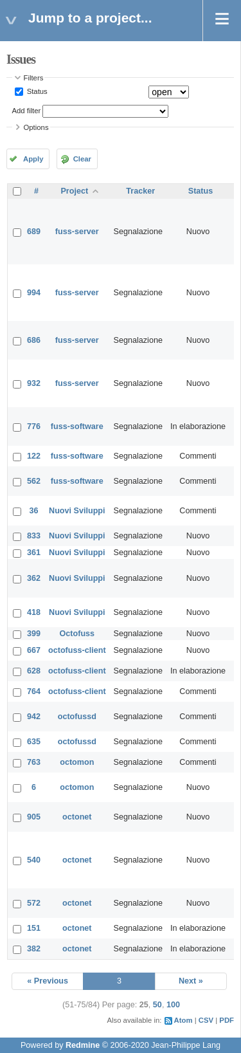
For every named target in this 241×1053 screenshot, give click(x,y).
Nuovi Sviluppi (77, 510)
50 (157, 1004)
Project (74, 191)
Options (36, 127)
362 (33, 578)
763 (33, 762)
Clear (82, 159)
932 (33, 383)
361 (33, 552)
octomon (77, 762)
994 (33, 292)
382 (33, 948)
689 (33, 231)
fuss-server (77, 231)
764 (33, 691)
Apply (33, 159)
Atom (183, 1020)
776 (33, 426)
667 (33, 650)
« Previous (47, 980)
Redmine (83, 1045)
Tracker (140, 191)
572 (33, 903)
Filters (34, 78)
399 (33, 633)
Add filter (26, 110)
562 (33, 481)
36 (34, 510)
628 (33, 670)
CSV (206, 1020)
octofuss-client (77, 650)
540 (33, 860)
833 (33, 535)
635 (33, 741)
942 (33, 716)
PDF (226, 1020)
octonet (76, 816)
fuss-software (77, 426)
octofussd (77, 716)
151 (33, 928)
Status (36, 91)
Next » (191, 980)
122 (33, 456)
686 (33, 340)
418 (33, 612)
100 (173, 1004)
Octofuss (77, 633)
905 (33, 816)
